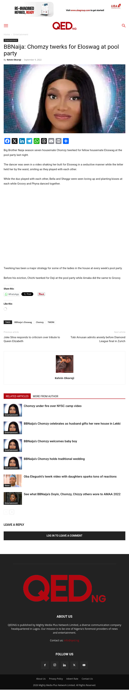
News (7, 485)
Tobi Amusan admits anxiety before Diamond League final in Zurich (97, 339)
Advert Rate (72, 678)
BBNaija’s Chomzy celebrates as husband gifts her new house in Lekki (72, 423)
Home (7, 34)
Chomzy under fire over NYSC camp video (53, 406)
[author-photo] (64, 372)
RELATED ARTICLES (17, 396)
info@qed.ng (71, 640)
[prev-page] (6, 512)
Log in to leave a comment (65, 535)
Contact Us (87, 678)
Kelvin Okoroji (14, 59)
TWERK (51, 322)
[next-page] (12, 512)
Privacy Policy (56, 678)
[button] (6, 26)
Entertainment (20, 34)
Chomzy (40, 322)
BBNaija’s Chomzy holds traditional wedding (54, 459)
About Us (41, 678)
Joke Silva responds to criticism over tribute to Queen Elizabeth (32, 339)
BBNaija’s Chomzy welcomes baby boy (50, 441)
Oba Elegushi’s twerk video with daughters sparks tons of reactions (70, 476)
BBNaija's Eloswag (23, 322)
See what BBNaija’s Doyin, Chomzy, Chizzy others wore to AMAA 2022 (72, 494)
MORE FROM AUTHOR (45, 396)
